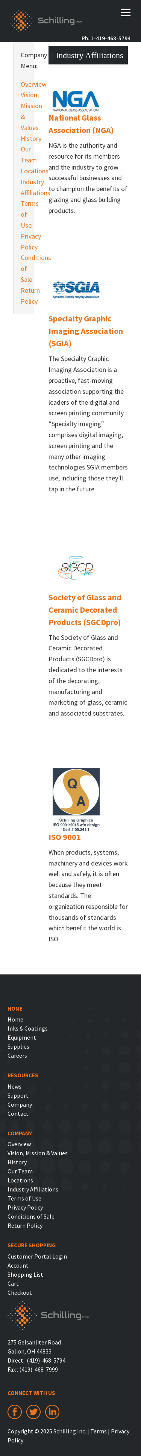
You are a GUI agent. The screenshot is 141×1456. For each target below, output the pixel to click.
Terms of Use (23, 214)
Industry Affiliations (23, 187)
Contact (18, 1113)
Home (15, 1019)
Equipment (22, 1037)
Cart (13, 1283)
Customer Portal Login (37, 1256)
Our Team (23, 154)
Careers (17, 1055)
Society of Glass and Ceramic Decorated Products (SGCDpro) (85, 609)
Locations (23, 171)
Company (20, 1104)
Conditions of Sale (23, 268)
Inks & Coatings (28, 1028)
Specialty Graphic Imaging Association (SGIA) (86, 331)
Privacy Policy (23, 241)
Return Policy (23, 296)
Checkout (20, 1292)
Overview (23, 84)
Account (18, 1265)
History (23, 138)
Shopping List (25, 1274)
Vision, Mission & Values (23, 111)
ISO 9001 (65, 837)
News (14, 1086)
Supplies (18, 1046)
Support (18, 1095)
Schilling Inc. (45, 22)
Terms (98, 1431)
